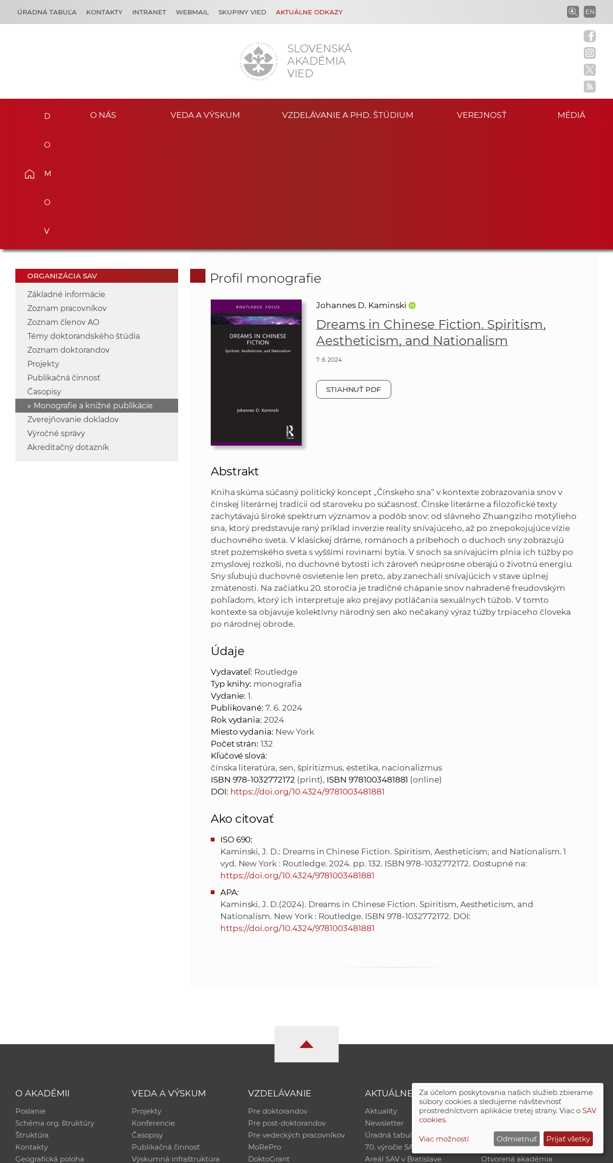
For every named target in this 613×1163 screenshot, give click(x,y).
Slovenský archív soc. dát (524, 1005)
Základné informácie (66, 175)
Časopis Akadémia (514, 1030)
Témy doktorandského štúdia (83, 217)
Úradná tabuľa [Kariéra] (47, 12)
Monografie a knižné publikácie (93, 286)
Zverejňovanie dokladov (73, 300)
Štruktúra (32, 1017)
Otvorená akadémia (517, 1042)
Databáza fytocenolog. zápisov (535, 1017)
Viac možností (444, 1138)
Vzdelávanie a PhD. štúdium (348, 114)
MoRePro (264, 1030)
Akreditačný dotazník (68, 328)
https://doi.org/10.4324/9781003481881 (307, 673)
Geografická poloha (49, 1042)
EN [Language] (590, 11)
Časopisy (44, 272)
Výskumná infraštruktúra (176, 1042)
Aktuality (381, 992)
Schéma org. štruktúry (54, 1005)
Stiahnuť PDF (353, 270)
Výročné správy (56, 314)
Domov (43, 113)
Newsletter (384, 1005)
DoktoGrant (269, 1042)
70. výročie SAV (391, 1030)
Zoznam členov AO (63, 203)
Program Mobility (279, 1054)
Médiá (573, 114)
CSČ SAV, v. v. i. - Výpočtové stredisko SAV (158, 1151)
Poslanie (30, 992)
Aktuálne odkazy (309, 12)
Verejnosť (482, 114)
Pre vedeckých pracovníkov (296, 1017)
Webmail (192, 12)
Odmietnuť (517, 1138)
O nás (103, 114)
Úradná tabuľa (390, 1017)
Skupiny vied (242, 12)
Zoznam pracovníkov (67, 189)
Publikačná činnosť (64, 259)
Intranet (149, 12)
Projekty (43, 245)
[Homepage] (258, 61)
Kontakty (104, 12)
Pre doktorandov (277, 992)
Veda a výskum (205, 114)
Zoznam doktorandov (68, 231)
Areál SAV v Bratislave (403, 1042)
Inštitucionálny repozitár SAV (532, 992)
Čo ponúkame (390, 1054)
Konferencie (153, 1005)
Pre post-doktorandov (287, 1005)
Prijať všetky (568, 1138)
